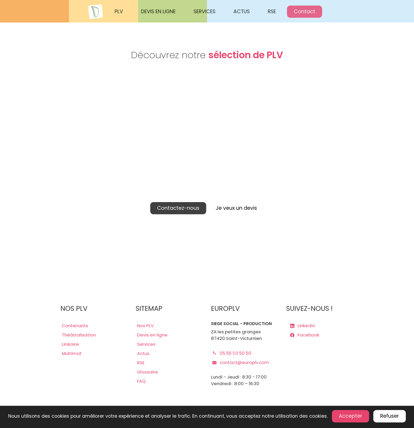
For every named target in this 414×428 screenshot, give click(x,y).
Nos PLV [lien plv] (145, 325)
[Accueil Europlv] (98, 11)
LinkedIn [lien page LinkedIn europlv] (302, 325)
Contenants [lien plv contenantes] (75, 325)
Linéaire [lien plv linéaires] (70, 344)
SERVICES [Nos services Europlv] (204, 11)
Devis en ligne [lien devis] (152, 335)
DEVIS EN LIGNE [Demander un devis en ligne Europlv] (158, 11)
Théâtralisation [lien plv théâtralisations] (79, 335)
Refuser (389, 416)
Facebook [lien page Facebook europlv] (304, 335)
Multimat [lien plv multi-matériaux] (72, 353)
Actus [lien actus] (143, 353)
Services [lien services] (146, 344)
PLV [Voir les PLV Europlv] (119, 11)
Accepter (350, 416)
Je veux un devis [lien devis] (236, 208)
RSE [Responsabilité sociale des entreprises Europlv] (272, 11)
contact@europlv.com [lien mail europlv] (240, 362)
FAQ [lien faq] (141, 381)
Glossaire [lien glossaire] (147, 372)
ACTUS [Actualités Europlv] (241, 11)
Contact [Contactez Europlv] (304, 11)
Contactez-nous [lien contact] (178, 208)
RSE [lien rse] (140, 362)
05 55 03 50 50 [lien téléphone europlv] (231, 353)
